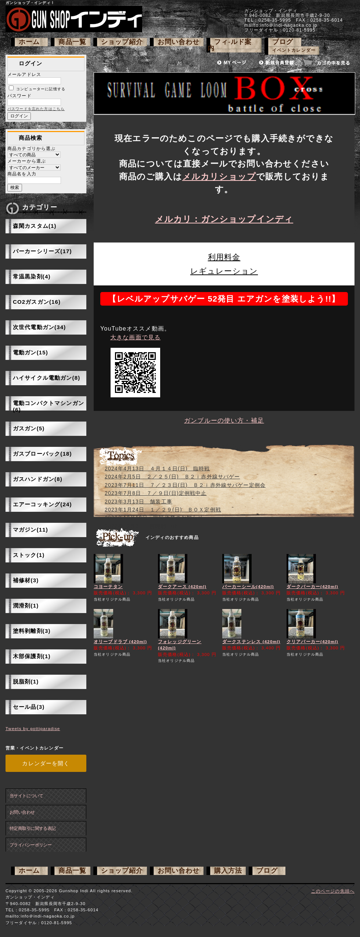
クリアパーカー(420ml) (312, 641)
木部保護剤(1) (32, 656)
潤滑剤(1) (26, 605)
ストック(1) (28, 555)
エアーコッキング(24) (42, 504)
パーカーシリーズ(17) (42, 251)
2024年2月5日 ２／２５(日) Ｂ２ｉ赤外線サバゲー (172, 477)
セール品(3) (28, 707)
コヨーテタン (108, 586)
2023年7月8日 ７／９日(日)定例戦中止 (156, 493)
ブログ (282, 41)
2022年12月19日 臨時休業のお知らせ (154, 518)
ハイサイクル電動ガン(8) (46, 378)
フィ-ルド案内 (230, 45)
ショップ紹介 (122, 41)
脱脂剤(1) (26, 681)
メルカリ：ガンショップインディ (224, 219)
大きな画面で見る (135, 337)
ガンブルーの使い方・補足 (224, 420)
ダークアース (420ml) (182, 586)
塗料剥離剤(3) (32, 631)
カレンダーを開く (45, 763)
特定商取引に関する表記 (33, 828)
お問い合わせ (179, 41)
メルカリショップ (219, 176)
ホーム (29, 41)
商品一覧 (72, 41)
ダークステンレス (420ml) (251, 641)
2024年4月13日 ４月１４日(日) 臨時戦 (157, 468)
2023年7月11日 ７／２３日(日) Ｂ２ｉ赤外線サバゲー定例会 (185, 485)
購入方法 (228, 870)
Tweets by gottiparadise (33, 728)
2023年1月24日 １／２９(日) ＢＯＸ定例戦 (163, 510)
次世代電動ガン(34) (39, 327)
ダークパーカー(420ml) (312, 586)
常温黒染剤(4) (32, 276)
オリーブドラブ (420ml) (120, 641)
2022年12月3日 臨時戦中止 (141, 526)
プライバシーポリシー (30, 844)
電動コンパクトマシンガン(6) (48, 406)
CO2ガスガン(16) (37, 302)
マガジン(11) (30, 529)
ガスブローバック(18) (42, 454)
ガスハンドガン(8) (37, 479)
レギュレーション (224, 271)
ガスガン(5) (28, 428)
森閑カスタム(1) (35, 226)
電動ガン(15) (30, 352)
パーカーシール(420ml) (248, 586)
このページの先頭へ (332, 891)
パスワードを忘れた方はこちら (36, 109)
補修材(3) (26, 580)
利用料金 (224, 257)
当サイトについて (26, 795)
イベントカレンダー (294, 50)
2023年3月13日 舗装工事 (138, 501)
